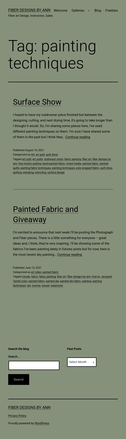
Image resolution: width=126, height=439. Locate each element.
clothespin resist (53, 159)
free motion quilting (30, 163)
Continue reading (77, 137)
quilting (17, 172)
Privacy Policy (17, 415)
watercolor (57, 285)
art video (36, 272)
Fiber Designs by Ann (29, 10)
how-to (96, 276)
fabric (34, 276)
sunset (46, 285)
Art (32, 154)
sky (29, 285)
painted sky (52, 281)
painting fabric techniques (36, 168)
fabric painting (72, 159)
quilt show (52, 154)
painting (86, 281)
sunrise (36, 285)
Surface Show (37, 102)
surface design (56, 172)
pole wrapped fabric (87, 168)
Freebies (111, 10)
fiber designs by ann (79, 276)
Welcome (60, 10)
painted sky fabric (70, 281)
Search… (14, 356)
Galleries (78, 10)
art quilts (37, 159)
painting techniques (63, 168)
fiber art (86, 159)
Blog (97, 10)
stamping (28, 172)
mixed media (73, 163)
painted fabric (90, 163)
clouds (26, 276)
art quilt (40, 154)
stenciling (40, 172)
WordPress (42, 423)
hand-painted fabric (53, 163)
